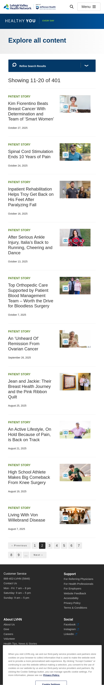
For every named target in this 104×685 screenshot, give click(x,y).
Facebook (71, 625)
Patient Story (19, 96)
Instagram (71, 629)
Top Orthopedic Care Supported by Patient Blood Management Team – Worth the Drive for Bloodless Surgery (30, 295)
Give (6, 629)
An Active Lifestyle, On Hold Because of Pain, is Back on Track (29, 434)
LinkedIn (70, 634)
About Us (9, 624)
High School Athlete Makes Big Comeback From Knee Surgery (29, 477)
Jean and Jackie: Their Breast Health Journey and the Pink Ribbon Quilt (29, 389)
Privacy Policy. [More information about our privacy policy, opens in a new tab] (51, 682)
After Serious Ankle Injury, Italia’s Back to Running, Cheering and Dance (30, 245)
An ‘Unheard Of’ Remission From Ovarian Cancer (24, 343)
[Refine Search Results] (52, 65)
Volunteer (9, 638)
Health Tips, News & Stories (20, 643)
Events (8, 648)
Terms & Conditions (75, 607)
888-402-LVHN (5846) (17, 578)
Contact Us (10, 583)
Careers (8, 634)
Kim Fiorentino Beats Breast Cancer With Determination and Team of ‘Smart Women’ (31, 111)
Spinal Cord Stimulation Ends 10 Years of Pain (30, 154)
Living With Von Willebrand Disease (26, 517)
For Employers (72, 588)
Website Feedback (75, 593)
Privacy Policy (72, 602)
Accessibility (71, 598)
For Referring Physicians (78, 578)
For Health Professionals (78, 583)
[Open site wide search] (71, 6)
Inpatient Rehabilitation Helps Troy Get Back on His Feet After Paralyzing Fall (31, 197)
